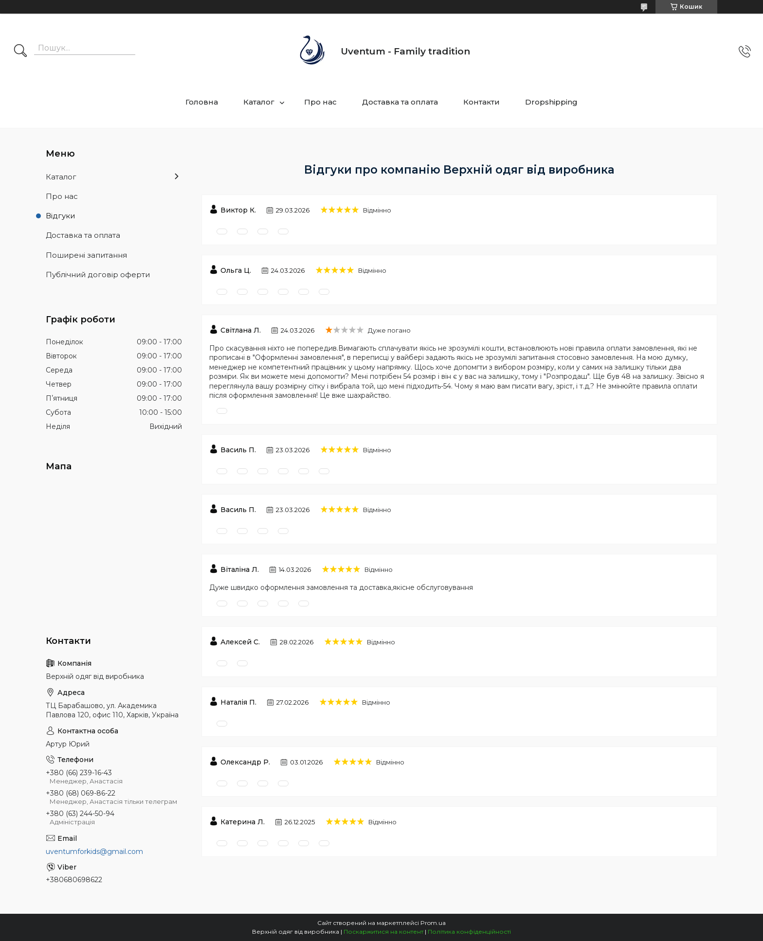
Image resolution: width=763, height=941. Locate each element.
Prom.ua (433, 922)
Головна (201, 102)
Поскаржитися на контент (383, 931)
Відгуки (60, 215)
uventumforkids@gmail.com (94, 851)
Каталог (258, 102)
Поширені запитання (86, 255)
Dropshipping (551, 102)
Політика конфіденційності (469, 931)
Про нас (320, 102)
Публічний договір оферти (98, 274)
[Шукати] (20, 51)
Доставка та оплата (400, 102)
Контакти (481, 102)
